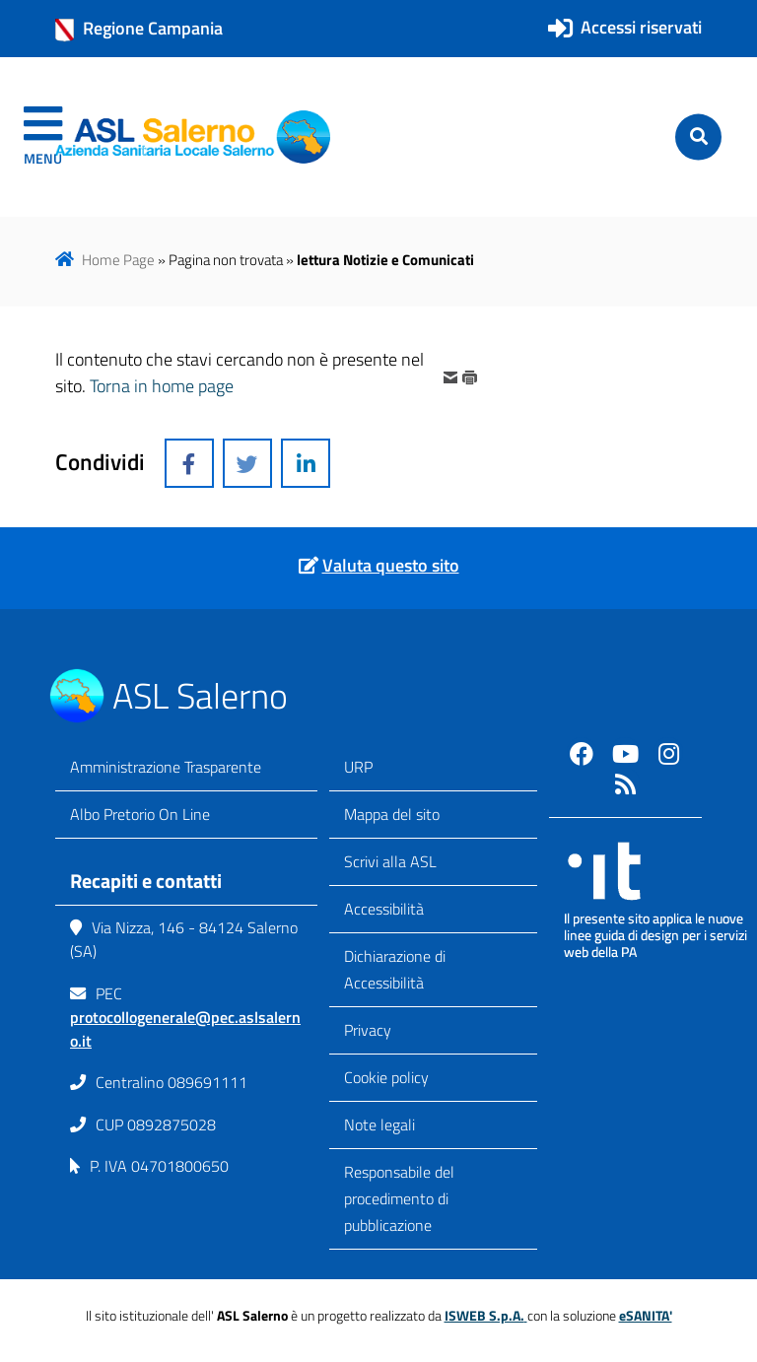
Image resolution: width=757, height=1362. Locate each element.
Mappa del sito (392, 814)
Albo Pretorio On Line (140, 814)
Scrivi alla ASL (390, 861)
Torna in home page (162, 386)
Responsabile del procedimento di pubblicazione (399, 1198)
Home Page (118, 259)
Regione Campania (139, 28)
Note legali (379, 1124)
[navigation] (43, 137)
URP (358, 767)
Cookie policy (386, 1077)
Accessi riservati (641, 27)
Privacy (367, 1030)
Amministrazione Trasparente (165, 767)
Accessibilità (384, 908)
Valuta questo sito (390, 565)
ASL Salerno (200, 695)
